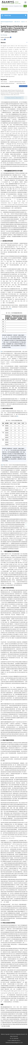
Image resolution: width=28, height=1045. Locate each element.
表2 (17, 416)
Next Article (19, 97)
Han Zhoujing (4, 35)
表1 (10, 308)
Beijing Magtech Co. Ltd (16, 1042)
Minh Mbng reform (21, 83)
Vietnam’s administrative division (17, 81)
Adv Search (4, 9)
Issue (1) (23, 21)
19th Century (4, 81)
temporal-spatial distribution (7, 83)
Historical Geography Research (7, 21)
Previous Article (9, 97)
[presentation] (14, 991)
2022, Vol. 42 (17, 21)
